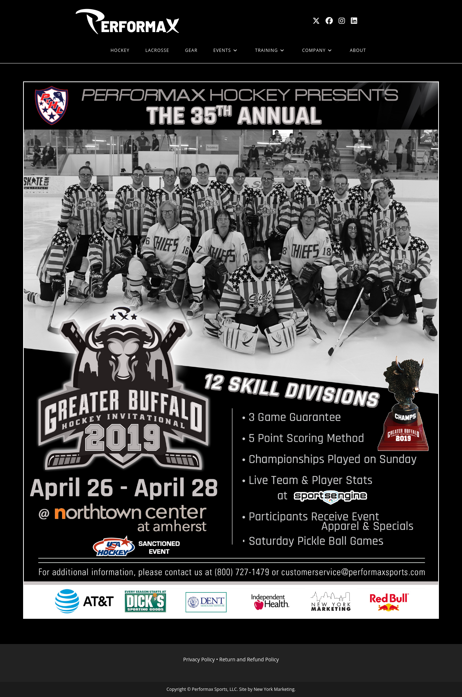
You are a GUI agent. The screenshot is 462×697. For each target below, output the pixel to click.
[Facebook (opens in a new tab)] (329, 21)
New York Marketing (274, 689)
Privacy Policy (199, 659)
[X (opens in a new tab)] (316, 21)
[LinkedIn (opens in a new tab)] (354, 21)
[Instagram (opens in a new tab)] (342, 21)
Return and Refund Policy (249, 659)
